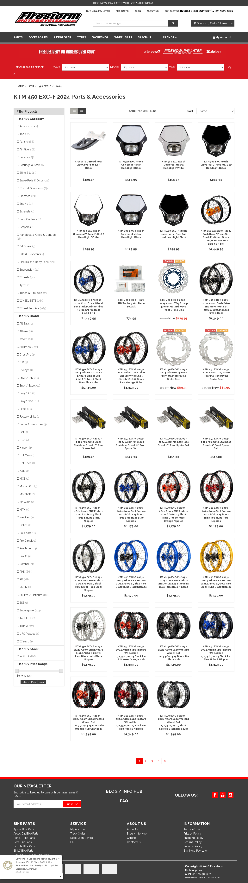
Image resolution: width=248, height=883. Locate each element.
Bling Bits (28, 172)
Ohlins (25, 525)
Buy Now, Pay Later (98, 11)
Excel (26, 408)
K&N (24, 470)
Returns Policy (193, 842)
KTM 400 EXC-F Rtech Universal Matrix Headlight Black (131, 234)
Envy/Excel (29, 401)
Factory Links (30, 416)
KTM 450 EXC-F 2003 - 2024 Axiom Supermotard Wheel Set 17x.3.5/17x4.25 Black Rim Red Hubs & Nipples (131, 722)
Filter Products (27, 111)
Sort (190, 111)
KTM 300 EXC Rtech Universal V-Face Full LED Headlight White (88, 234)
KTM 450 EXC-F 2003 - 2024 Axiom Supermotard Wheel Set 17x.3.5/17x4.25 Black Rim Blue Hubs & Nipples (216, 653)
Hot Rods (27, 463)
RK (24, 579)
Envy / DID (29, 377)
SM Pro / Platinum (34, 594)
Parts (18, 37)
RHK (26, 571)
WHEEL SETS (123, 37)
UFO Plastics (29, 633)
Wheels (28, 277)
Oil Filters (27, 246)
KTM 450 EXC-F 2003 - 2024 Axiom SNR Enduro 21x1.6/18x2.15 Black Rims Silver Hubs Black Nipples (88, 584)
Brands (170, 37)
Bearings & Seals (32, 165)
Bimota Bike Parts (24, 846)
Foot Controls (30, 219)
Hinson (26, 447)
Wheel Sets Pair (33, 308)
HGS (24, 439)
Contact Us (172, 11)
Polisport (28, 532)
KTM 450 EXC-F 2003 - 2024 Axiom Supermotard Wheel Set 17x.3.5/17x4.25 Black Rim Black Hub (173, 653)
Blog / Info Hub (137, 833)
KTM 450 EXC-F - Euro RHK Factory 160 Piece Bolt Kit (131, 303)
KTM (31, 86)
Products (122, 11)
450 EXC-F (45, 86)
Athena (26, 331)
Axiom (26, 339)
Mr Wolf (27, 501)
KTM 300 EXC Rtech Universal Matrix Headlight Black (131, 165)
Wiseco (26, 641)
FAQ (73, 842)
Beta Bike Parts (23, 842)
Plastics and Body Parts (37, 261)
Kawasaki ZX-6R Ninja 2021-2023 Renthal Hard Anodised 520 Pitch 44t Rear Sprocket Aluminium (37, 865)
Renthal (27, 563)
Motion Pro (28, 486)
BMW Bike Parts (23, 850)
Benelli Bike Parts (24, 837)
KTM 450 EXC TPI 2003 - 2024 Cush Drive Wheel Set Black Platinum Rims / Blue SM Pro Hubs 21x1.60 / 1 (88, 306)
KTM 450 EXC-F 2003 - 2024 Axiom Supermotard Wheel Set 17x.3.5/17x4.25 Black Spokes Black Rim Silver (173, 722)
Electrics (28, 196)
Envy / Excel (30, 385)
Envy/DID (27, 393)
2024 (59, 86)
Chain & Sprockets (34, 188)
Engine (26, 203)
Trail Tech (27, 618)
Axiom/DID (29, 346)
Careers (132, 837)
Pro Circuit (28, 540)
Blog (137, 11)
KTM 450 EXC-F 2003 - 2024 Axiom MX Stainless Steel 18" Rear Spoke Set (173, 442)
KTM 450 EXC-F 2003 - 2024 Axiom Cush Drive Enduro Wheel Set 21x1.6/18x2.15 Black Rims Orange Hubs (131, 376)
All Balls (27, 323)
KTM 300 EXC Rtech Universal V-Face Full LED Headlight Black (216, 165)
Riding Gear (62, 37)
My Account (77, 829)
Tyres (81, 37)
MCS (24, 478)
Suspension (29, 269)
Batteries (27, 157)
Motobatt (27, 494)
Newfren (27, 517)
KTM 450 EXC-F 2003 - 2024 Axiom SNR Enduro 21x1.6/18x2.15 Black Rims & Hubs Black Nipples (88, 514)
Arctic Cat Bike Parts (26, 833)
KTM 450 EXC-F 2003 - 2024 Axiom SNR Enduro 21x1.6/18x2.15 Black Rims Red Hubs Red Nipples (216, 514)
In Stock (28, 656)
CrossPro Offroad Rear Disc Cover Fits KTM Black (88, 165)
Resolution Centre (81, 837)
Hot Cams (27, 455)
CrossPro (27, 354)
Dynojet (26, 370)
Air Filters (27, 149)
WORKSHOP (100, 37)
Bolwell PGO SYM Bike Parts (31, 854)
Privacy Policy (192, 833)
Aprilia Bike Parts (24, 829)
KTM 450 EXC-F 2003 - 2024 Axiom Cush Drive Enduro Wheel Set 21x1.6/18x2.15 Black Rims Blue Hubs (88, 376)
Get (24, 432)
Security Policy (193, 846)
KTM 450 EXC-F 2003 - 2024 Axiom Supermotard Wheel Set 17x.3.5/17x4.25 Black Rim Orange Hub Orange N (88, 722)
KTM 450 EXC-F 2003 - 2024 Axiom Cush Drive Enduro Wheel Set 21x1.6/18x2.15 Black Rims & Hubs (216, 306)
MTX (24, 509)
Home (20, 86)
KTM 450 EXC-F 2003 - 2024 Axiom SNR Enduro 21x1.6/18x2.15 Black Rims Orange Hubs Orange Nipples (173, 514)
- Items (210, 23)
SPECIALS (144, 37)
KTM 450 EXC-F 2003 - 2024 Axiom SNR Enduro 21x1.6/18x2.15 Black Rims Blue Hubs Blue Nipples (131, 514)
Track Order (77, 833)
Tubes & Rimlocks (33, 292)
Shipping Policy (193, 837)
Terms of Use (192, 829)
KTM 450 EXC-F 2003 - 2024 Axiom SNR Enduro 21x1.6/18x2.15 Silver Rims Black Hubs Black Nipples (88, 653)
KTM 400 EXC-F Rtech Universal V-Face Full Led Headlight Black (173, 234)
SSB (24, 602)
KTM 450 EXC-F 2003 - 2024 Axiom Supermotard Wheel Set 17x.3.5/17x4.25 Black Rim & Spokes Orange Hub (131, 653)
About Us (153, 11)
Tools (25, 134)
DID (24, 362)
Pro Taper (28, 548)
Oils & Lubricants (32, 254)
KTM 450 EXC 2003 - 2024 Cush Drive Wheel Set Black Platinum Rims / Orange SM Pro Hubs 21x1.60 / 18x (216, 237)
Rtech (26, 587)
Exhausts (27, 211)
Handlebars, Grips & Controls (36, 236)
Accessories (38, 37)
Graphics (27, 227)
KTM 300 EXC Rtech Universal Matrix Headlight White (173, 165)
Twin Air (27, 626)
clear (42, 682)
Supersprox (30, 610)
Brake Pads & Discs (34, 180)
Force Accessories (33, 424)
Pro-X (25, 556)
